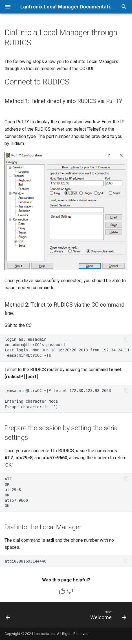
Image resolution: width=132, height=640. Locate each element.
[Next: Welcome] (107, 616)
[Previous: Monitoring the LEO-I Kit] (8, 616)
